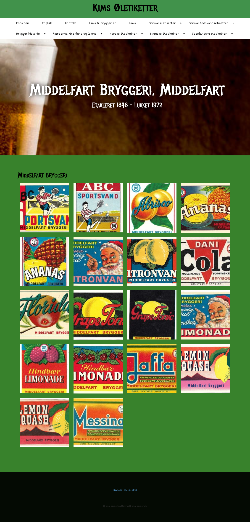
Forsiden (22, 23)
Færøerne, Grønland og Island (75, 33)
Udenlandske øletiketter (209, 33)
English (47, 23)
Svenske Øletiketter (164, 33)
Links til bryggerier (102, 23)
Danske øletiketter (162, 23)
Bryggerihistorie (28, 33)
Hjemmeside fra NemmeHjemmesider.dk (125, 506)
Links (132, 23)
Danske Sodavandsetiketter (208, 23)
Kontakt (70, 23)
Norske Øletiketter (123, 33)
